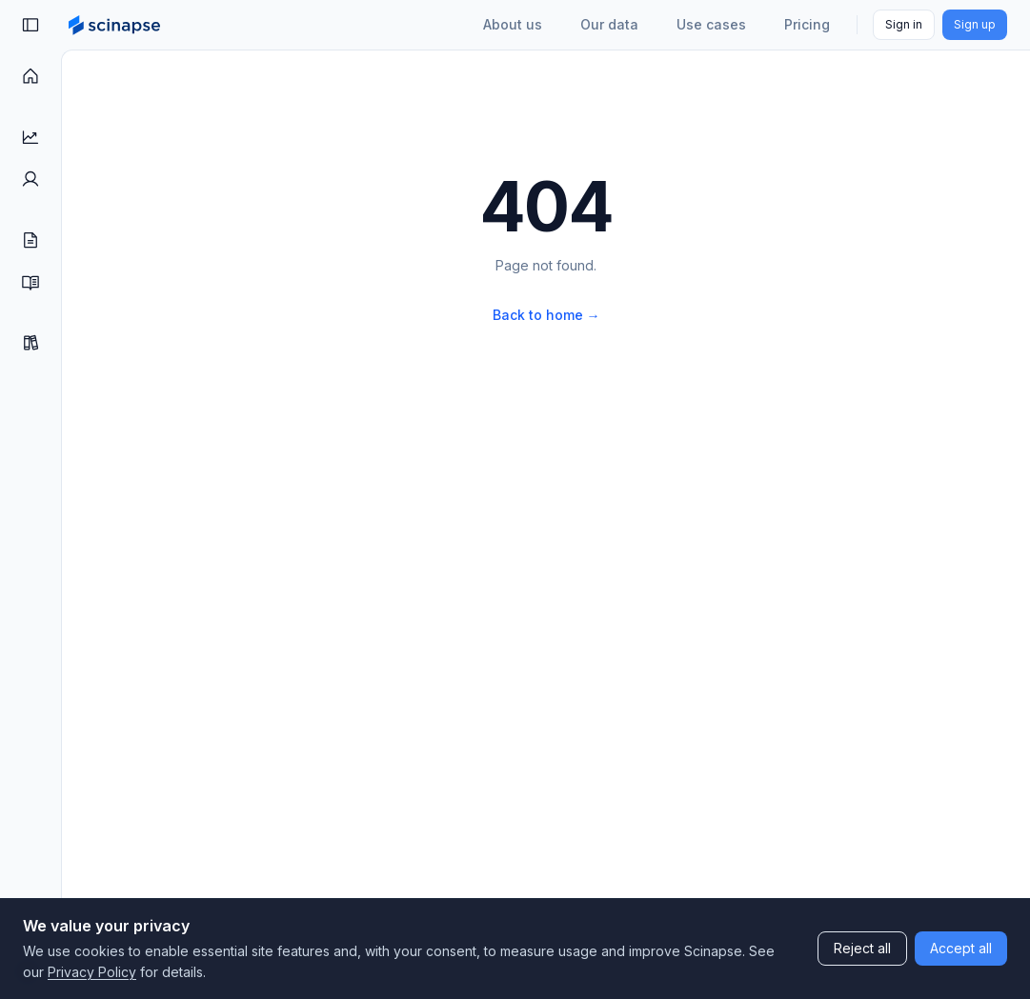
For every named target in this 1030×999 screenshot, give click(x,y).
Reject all (862, 948)
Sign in (903, 24)
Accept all (961, 948)
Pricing (807, 24)
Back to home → (546, 315)
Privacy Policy (92, 972)
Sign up (975, 24)
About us (512, 24)
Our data (609, 24)
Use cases (711, 24)
